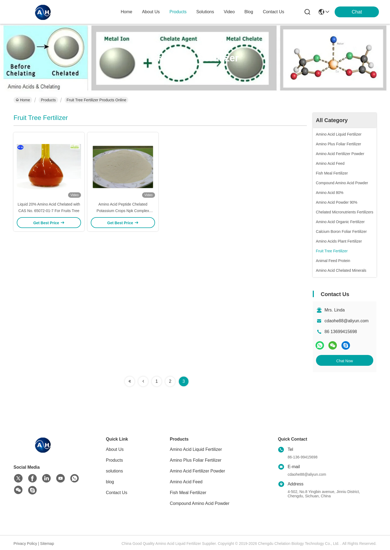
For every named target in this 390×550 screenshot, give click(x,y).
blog (248, 11)
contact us (273, 11)
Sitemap (47, 543)
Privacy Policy (25, 543)
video (229, 11)
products (178, 11)
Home (126, 11)
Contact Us (116, 492)
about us (151, 11)
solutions (205, 11)
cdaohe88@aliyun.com (347, 320)
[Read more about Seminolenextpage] (130, 381)
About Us (115, 449)
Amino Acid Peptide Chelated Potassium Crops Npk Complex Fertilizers (123, 210)
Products (48, 100)
